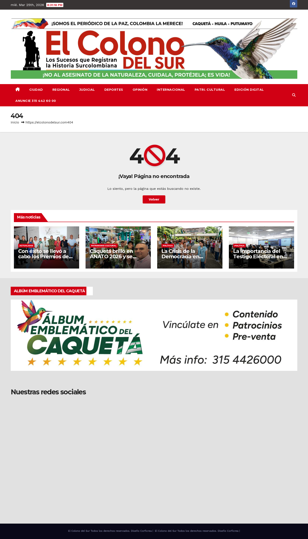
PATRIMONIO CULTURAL (103, 245)
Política (168, 245)
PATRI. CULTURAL (210, 90)
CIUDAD (36, 90)
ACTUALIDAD (26, 245)
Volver (154, 199)
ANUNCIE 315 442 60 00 (35, 101)
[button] (294, 95)
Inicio (15, 122)
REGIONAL (61, 90)
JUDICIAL (87, 90)
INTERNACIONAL (171, 90)
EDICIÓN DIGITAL (249, 90)
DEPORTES (113, 90)
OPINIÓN (140, 90)
